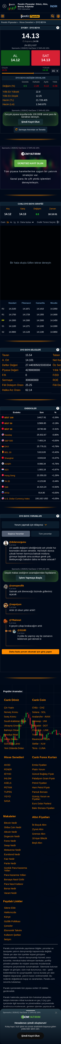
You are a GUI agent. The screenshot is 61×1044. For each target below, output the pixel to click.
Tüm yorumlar (45, 534)
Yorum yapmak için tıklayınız (30, 525)
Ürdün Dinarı (10, 739)
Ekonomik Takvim (13, 930)
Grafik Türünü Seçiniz (48, 222)
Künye (7, 917)
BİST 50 (7, 423)
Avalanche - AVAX (41, 716)
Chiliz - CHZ (38, 707)
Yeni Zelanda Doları (14, 748)
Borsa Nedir (10, 888)
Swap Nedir (10, 845)
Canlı (3, 222)
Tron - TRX (37, 734)
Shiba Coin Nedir (12, 827)
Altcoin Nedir (10, 832)
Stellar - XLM (38, 743)
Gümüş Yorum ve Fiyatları (41, 797)
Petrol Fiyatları (39, 783)
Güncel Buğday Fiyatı (43, 774)
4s (11, 222)
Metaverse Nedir (12, 850)
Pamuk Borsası (40, 792)
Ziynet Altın (37, 829)
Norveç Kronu (11, 712)
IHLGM (7, 778)
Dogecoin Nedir (12, 836)
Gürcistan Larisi (12, 743)
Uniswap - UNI (39, 721)
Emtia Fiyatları (39, 765)
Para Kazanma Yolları (15, 875)
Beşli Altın (37, 843)
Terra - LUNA (39, 748)
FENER (8, 769)
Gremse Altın (38, 834)
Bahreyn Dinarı (11, 730)
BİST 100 (8, 417)
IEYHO (7, 774)
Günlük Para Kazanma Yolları (15, 869)
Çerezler (8, 926)
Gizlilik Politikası (12, 921)
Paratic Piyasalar (9, 22)
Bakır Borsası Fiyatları (43, 808)
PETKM (8, 787)
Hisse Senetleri (27, 22)
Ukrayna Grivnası (13, 725)
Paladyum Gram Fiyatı (43, 778)
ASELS (7, 783)
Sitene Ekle (10, 908)
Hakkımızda (10, 912)
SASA (7, 801)
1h (18, 222)
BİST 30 (7, 429)
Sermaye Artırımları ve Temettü (30, 129)
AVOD (7, 765)
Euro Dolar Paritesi (41, 803)
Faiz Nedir (9, 859)
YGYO (7, 796)
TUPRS (8, 792)
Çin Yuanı (9, 707)
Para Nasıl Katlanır (13, 884)
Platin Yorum (38, 769)
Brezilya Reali (11, 734)
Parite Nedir (10, 863)
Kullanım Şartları (12, 935)
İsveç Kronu (10, 716)
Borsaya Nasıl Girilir (14, 879)
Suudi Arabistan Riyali (15, 721)
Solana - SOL (39, 712)
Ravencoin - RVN (41, 739)
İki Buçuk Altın (39, 825)
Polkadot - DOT (40, 725)
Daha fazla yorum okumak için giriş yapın (30, 652)
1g (14, 222)
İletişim (7, 939)
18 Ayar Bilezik (39, 838)
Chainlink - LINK (40, 730)
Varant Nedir (10, 893)
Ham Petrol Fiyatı (41, 787)
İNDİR (53, 6)
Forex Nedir (10, 841)
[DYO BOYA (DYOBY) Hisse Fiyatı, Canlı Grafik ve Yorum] (30, 16)
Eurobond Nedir (12, 854)
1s (8, 222)
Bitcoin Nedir (10, 823)
